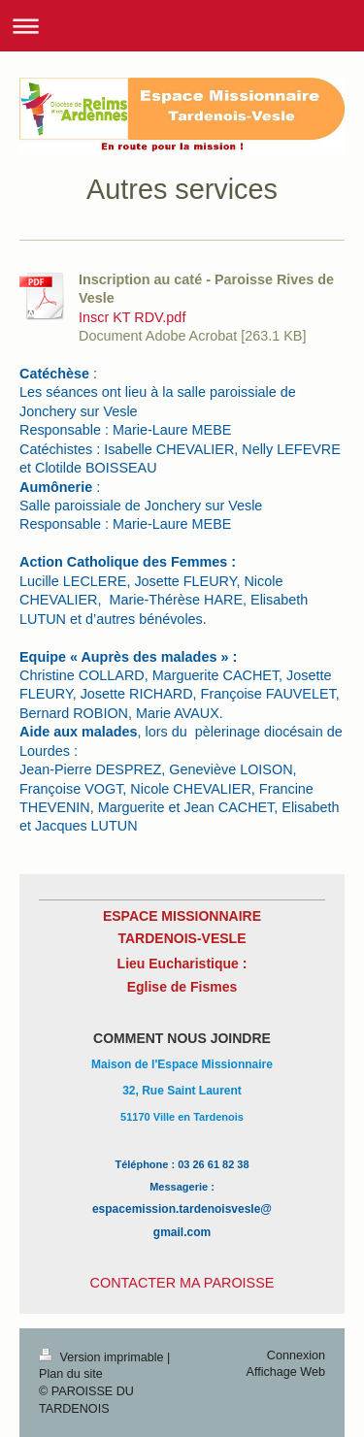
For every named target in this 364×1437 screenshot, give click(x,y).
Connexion (296, 1355)
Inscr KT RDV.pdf (132, 317)
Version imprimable (103, 1357)
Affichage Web (286, 1372)
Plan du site (71, 1374)
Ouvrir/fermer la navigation (182, 26)
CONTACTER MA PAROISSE (182, 1282)
